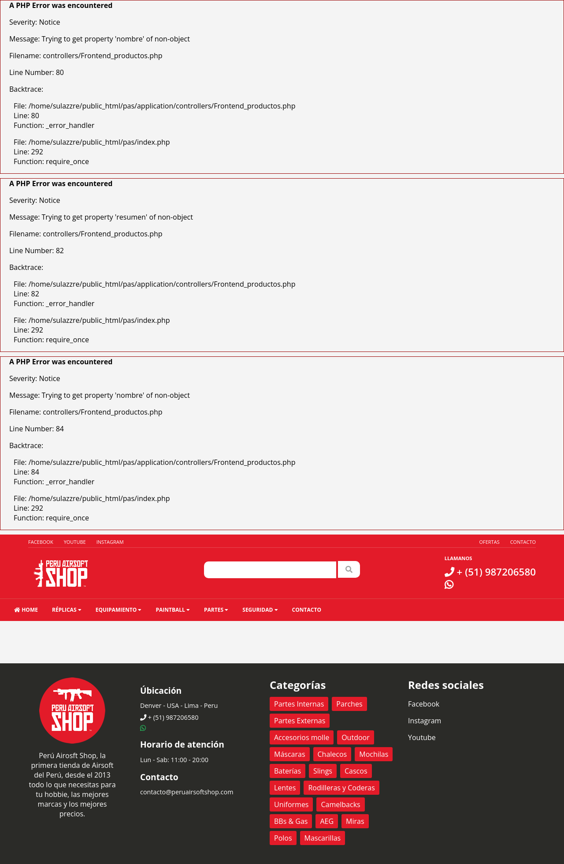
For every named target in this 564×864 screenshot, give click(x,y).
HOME (26, 609)
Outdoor (355, 737)
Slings (322, 771)
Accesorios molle (301, 737)
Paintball (173, 609)
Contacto (523, 542)
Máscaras (289, 754)
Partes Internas (299, 704)
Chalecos (332, 754)
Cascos (356, 771)
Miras (355, 821)
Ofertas (489, 542)
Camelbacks (340, 804)
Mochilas (373, 754)
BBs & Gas (291, 821)
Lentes (285, 788)
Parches (349, 704)
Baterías (287, 771)
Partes (216, 609)
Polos (283, 838)
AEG (327, 821)
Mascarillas (322, 838)
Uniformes (291, 804)
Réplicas (67, 609)
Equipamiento (119, 609)
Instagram (110, 542)
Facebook (40, 542)
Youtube (75, 542)
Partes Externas (299, 721)
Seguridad (260, 609)
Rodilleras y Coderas (341, 788)
